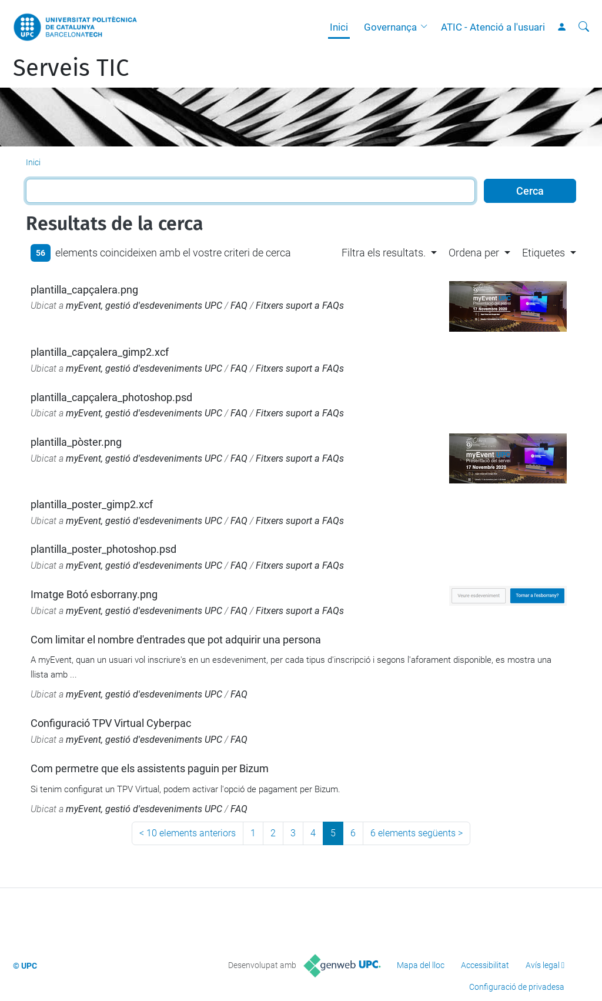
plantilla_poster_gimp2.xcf (92, 504)
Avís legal (543, 965)
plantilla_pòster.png (76, 442)
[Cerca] (583, 27)
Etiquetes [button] (543, 252)
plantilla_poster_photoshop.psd (103, 549)
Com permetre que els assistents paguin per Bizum (150, 768)
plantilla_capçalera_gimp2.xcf (100, 352)
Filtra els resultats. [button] (384, 252)
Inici (339, 27)
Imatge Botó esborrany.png (94, 594)
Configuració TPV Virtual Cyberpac (111, 723)
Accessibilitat (485, 965)
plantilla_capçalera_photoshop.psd (111, 397)
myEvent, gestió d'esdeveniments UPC (144, 305)
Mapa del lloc (420, 965)
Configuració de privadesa (516, 987)
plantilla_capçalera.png (84, 289)
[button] (427, 27)
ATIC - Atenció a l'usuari (493, 27)
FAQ (239, 305)
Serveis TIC (71, 68)
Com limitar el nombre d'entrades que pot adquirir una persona (176, 639)
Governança (390, 27)
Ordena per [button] (474, 252)
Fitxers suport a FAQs (300, 305)
